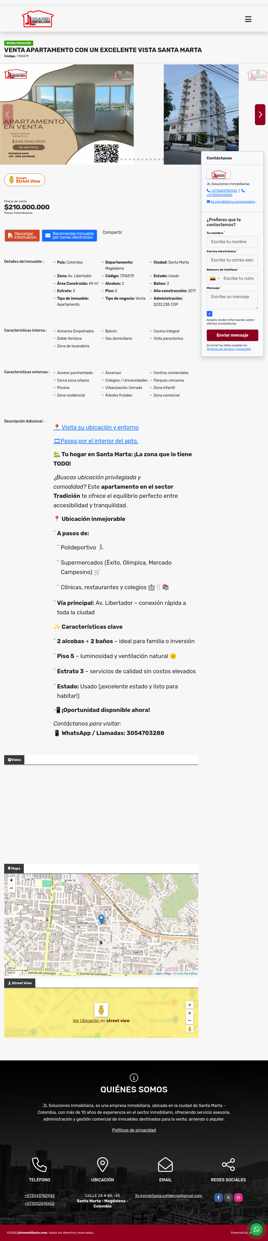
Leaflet (158, 973)
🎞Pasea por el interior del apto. (95, 440)
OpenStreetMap (187, 973)
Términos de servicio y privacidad (229, 349)
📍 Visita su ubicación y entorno (96, 427)
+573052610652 (219, 195)
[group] (67, 114)
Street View (25, 180)
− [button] (11, 889)
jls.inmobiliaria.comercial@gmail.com (168, 1195)
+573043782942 (224, 191)
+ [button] (11, 881)
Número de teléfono (223, 270)
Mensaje (214, 288)
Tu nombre (216, 233)
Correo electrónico (222, 251)
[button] (100, 159)
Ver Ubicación (86, 1020)
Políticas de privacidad (134, 1130)
